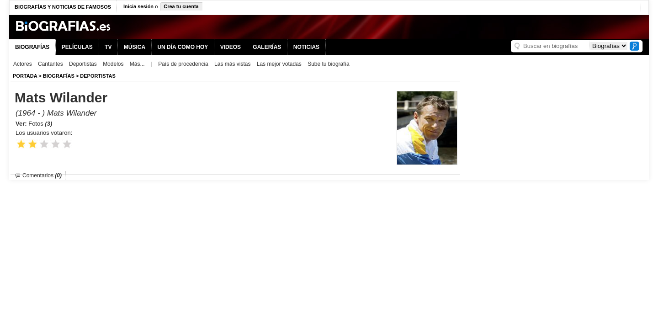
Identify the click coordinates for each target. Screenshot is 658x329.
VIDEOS (230, 47)
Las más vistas (232, 64)
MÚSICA (134, 47)
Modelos (113, 64)
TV (108, 47)
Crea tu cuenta (181, 6)
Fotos (40, 123)
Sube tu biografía (328, 64)
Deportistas (83, 64)
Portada (25, 76)
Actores (22, 64)
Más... (137, 64)
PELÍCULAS (77, 47)
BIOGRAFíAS (58, 76)
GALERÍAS (267, 47)
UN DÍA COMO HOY (182, 47)
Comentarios (42, 175)
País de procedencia (183, 64)
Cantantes (50, 64)
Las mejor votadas (279, 64)
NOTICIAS (306, 47)
